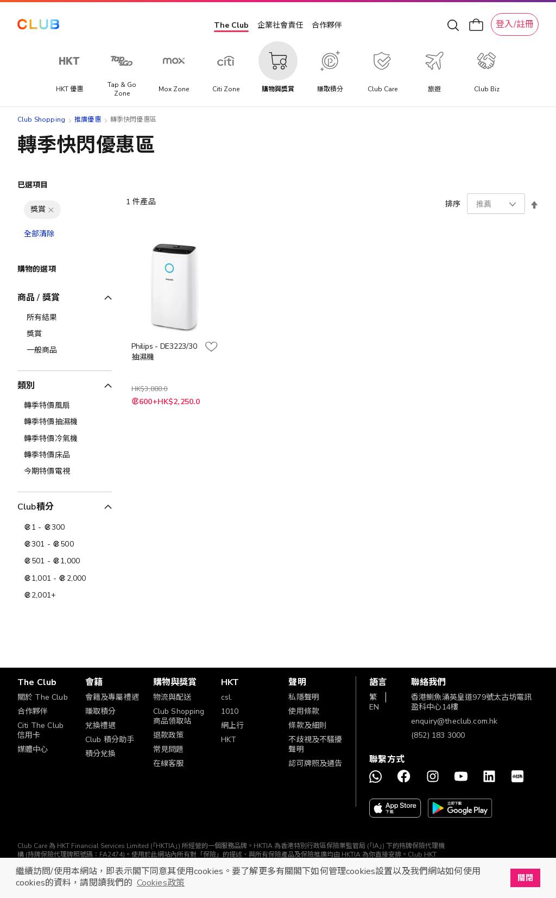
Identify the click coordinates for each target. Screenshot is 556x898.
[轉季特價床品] (64, 455)
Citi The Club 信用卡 (40, 730)
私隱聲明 (303, 697)
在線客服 (168, 763)
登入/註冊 (515, 24)
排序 (452, 204)
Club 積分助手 (109, 739)
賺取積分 (100, 711)
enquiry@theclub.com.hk (454, 721)
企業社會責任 (280, 25)
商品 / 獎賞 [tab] (38, 298)
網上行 (232, 725)
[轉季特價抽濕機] (64, 422)
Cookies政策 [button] (161, 883)
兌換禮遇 (100, 725)
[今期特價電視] (64, 471)
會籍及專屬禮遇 (112, 697)
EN (374, 707)
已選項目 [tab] (32, 185)
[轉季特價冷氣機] (64, 439)
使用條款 (303, 711)
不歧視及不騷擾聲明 (315, 744)
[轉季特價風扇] (64, 406)
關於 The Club (42, 697)
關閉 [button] (525, 877)
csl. (227, 697)
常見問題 (168, 749)
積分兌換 (100, 754)
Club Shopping (41, 119)
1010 (230, 711)
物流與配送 (172, 697)
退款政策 (168, 735)
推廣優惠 (87, 119)
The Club (231, 25)
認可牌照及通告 (315, 763)
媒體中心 (32, 749)
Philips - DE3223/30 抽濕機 (164, 351)
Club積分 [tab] (35, 507)
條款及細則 (307, 725)
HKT (228, 739)
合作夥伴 (327, 25)
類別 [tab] (26, 386)
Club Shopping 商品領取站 (179, 716)
